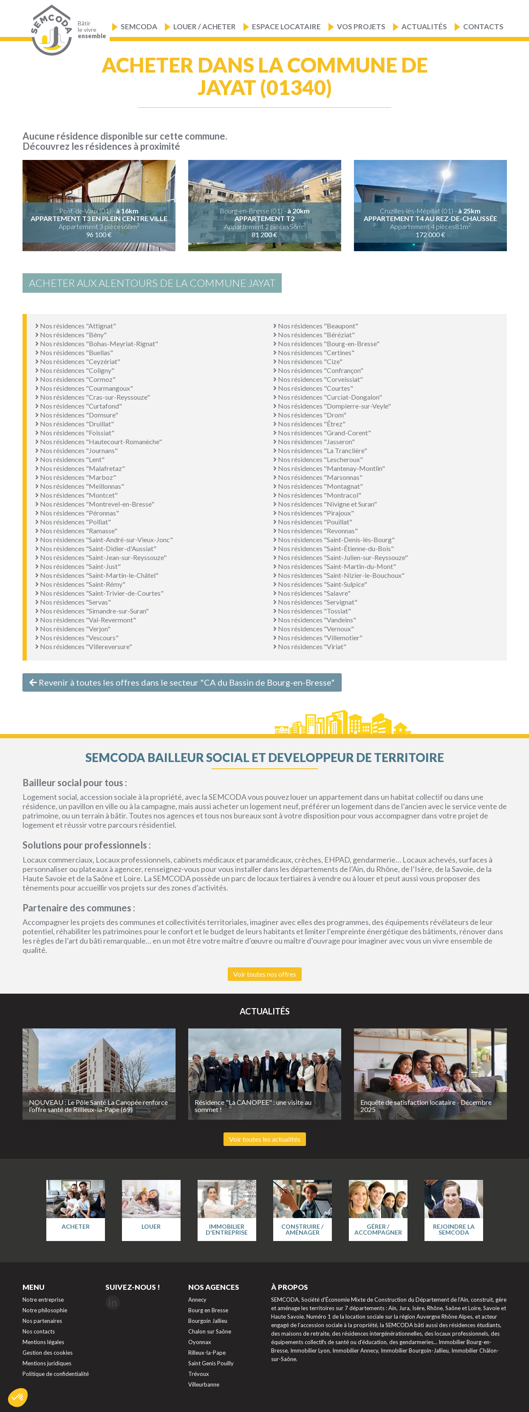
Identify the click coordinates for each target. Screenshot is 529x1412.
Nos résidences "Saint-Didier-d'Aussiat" (95, 548)
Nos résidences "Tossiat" (312, 611)
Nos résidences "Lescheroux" (318, 459)
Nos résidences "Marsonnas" (317, 477)
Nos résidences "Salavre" (312, 593)
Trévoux (198, 1373)
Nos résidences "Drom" (309, 415)
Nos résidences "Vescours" (77, 637)
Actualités (424, 26)
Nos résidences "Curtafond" (78, 406)
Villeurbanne (203, 1384)
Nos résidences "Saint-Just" (78, 566)
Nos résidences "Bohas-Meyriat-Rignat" (96, 343)
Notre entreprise (43, 1299)
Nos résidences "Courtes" (313, 388)
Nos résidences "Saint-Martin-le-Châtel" (96, 575)
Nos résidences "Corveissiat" (318, 379)
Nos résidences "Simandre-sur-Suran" (92, 611)
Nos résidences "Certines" (313, 352)
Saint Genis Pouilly (211, 1363)
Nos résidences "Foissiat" (74, 433)
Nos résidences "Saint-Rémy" (80, 584)
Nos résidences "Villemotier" (317, 637)
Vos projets (361, 26)
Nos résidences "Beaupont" (315, 326)
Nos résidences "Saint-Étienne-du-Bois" (333, 548)
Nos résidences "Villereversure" (83, 646)
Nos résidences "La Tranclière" (320, 450)
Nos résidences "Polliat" (73, 522)
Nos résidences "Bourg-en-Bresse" (326, 343)
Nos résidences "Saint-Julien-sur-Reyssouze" (340, 557)
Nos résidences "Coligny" (74, 370)
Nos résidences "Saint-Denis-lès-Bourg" (334, 539)
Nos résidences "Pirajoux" (313, 513)
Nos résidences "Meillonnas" (79, 486)
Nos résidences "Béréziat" (314, 335)
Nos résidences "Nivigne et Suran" (325, 504)
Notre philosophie (45, 1310)
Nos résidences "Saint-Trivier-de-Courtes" (99, 593)
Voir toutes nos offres (264, 974)
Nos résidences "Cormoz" (75, 379)
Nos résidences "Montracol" (317, 495)
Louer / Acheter (204, 26)
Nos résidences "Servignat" (315, 602)
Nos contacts (39, 1331)
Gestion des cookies (48, 1352)
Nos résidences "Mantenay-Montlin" (329, 468)
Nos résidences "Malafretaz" (80, 468)
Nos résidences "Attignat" (75, 326)
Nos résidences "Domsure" (76, 415)
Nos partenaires (42, 1320)
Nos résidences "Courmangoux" (84, 388)
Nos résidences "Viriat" (309, 646)
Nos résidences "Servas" (73, 602)
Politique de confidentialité (56, 1373)
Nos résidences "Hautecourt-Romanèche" (98, 441)
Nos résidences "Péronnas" (77, 513)
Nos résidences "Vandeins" (314, 620)
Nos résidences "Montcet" (76, 495)
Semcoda (139, 26)
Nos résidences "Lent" (70, 459)
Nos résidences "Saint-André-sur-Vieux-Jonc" (104, 539)
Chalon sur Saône (209, 1331)
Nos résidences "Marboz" (75, 477)
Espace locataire (286, 26)
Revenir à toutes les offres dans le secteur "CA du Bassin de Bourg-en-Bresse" (182, 682)
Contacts (483, 26)
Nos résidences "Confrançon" (318, 370)
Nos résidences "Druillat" (74, 424)
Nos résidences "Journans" (76, 450)
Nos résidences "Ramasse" (76, 531)
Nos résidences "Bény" (71, 335)
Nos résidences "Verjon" (72, 629)
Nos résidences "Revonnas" (315, 531)
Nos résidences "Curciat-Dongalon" (327, 397)
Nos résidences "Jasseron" (314, 441)
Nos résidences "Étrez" (309, 424)
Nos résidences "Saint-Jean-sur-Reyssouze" (101, 557)
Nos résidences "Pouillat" (312, 522)
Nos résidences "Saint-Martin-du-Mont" (334, 566)
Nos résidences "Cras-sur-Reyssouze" (92, 397)
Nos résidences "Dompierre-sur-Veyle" (332, 406)
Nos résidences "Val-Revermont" (85, 620)
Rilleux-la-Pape (207, 1352)
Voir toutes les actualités (264, 1139)
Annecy (197, 1299)
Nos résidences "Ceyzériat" (77, 361)
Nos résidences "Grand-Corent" (322, 433)
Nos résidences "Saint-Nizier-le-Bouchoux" (339, 575)
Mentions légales (43, 1342)
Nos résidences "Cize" (307, 361)
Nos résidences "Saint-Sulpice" (320, 584)
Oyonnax (199, 1342)
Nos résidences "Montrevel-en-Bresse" (94, 504)
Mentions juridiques (47, 1363)
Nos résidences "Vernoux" (313, 629)
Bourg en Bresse (208, 1310)
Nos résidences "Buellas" (74, 352)
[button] (18, 1397)
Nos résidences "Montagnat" (318, 486)
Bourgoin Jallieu (207, 1320)
